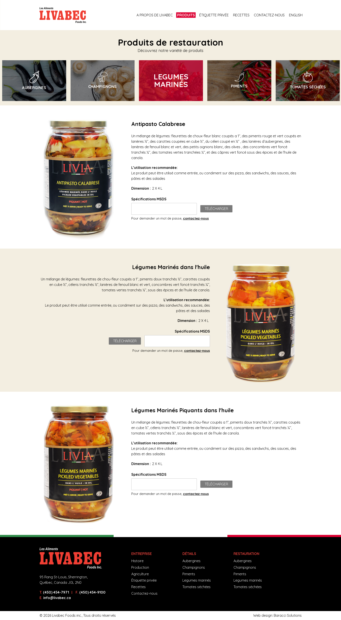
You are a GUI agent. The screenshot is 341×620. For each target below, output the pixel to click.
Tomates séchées (196, 587)
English (296, 15)
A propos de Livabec (155, 15)
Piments (188, 574)
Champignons (193, 567)
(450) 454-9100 (92, 592)
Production (140, 567)
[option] (34, 80)
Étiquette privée (214, 15)
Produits (186, 15)
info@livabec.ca (57, 598)
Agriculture (140, 574)
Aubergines (191, 561)
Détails (189, 553)
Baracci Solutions (288, 615)
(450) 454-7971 (56, 592)
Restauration (246, 553)
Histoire (137, 561)
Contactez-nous (269, 15)
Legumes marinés (196, 580)
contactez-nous (196, 218)
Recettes (241, 15)
